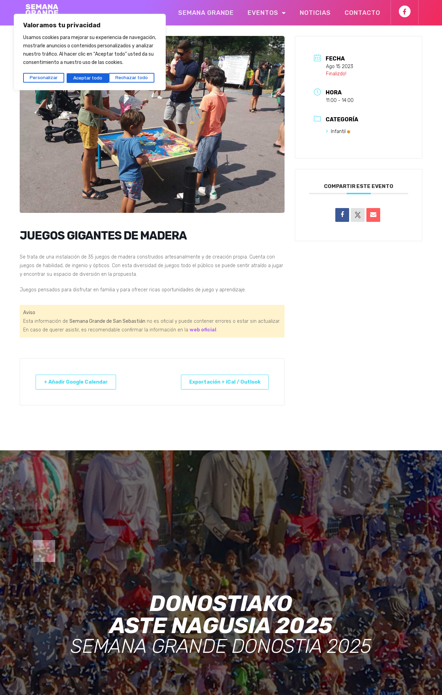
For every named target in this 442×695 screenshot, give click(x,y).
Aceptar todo (135, 76)
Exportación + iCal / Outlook (221, 382)
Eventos (267, 12)
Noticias (315, 13)
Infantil (338, 131)
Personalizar (43, 76)
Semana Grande (206, 13)
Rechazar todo (89, 76)
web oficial (203, 330)
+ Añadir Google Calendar (80, 382)
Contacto (362, 13)
